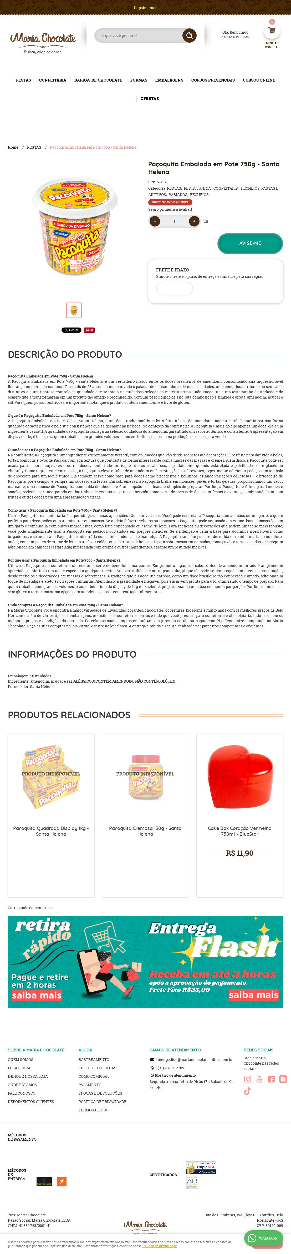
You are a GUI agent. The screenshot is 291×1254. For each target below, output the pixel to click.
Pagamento (90, 1084)
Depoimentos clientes (31, 1101)
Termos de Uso (94, 1109)
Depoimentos (145, 7)
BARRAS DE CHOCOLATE (98, 80)
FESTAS (23, 80)
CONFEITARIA (52, 80)
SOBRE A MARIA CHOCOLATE (36, 1050)
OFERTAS (150, 98)
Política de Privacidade (102, 1101)
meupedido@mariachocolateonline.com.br (195, 1059)
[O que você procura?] (189, 35)
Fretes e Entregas (97, 1067)
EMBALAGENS (169, 80)
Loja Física (19, 1067)
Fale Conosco (21, 1093)
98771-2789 (171, 1067)
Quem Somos (20, 1059)
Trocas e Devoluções (100, 1093)
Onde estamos (22, 1084)
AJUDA (85, 1050)
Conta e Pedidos (231, 37)
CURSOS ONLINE (259, 80)
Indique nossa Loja (28, 1076)
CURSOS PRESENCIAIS (213, 80)
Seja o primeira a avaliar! (170, 209)
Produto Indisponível (51, 777)
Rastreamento (94, 1059)
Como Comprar (94, 1076)
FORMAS (138, 80)
